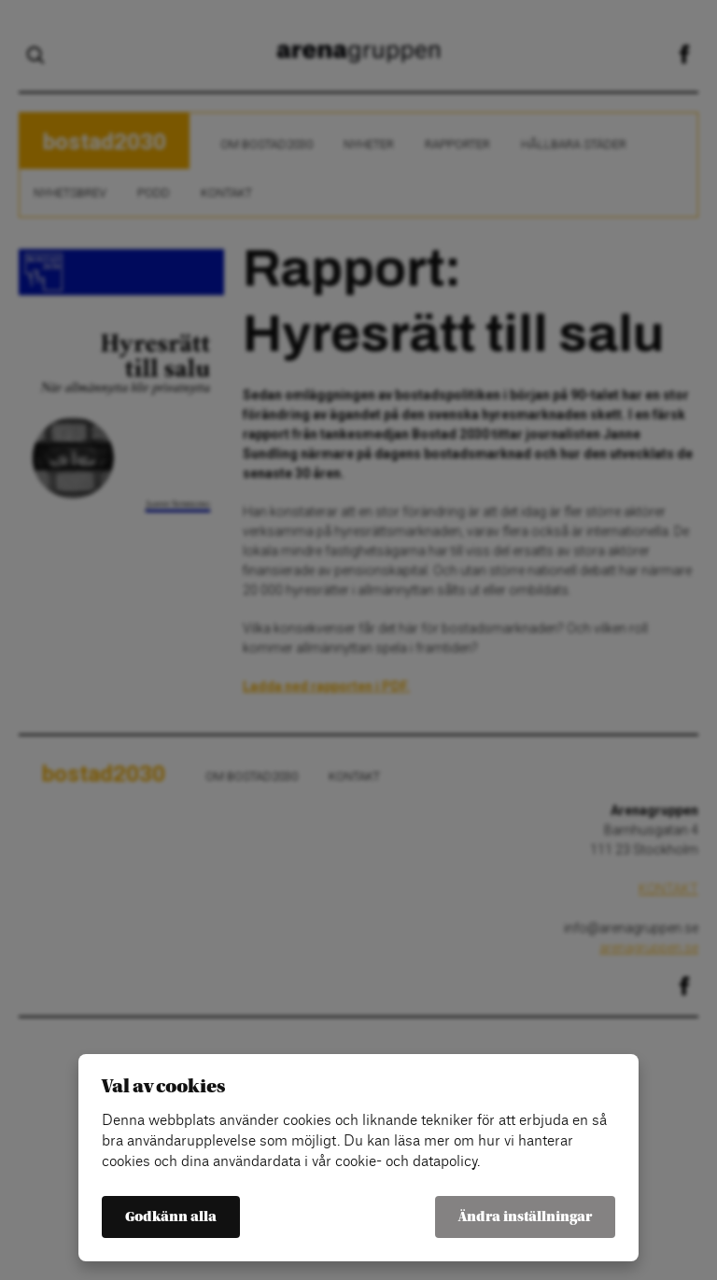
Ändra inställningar (525, 1217)
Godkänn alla (171, 1217)
